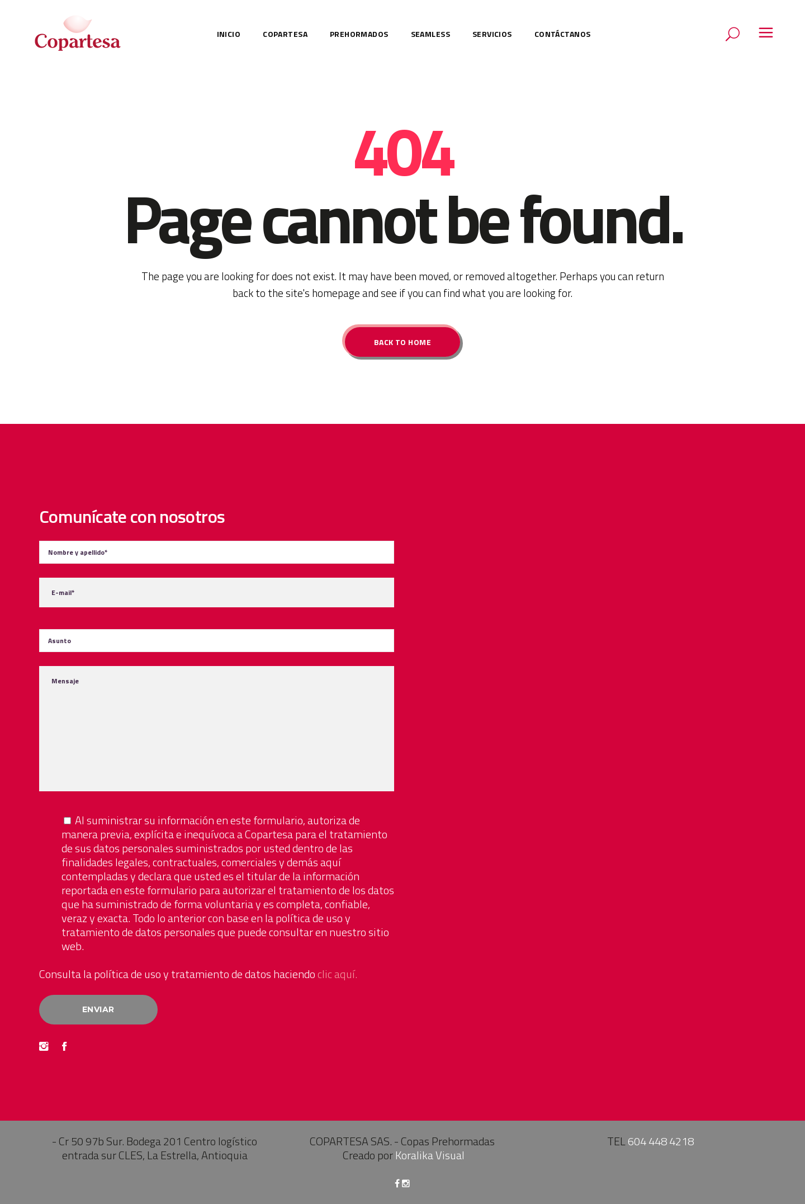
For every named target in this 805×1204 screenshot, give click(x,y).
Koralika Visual (430, 1155)
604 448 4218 (661, 1141)
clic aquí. (337, 974)
